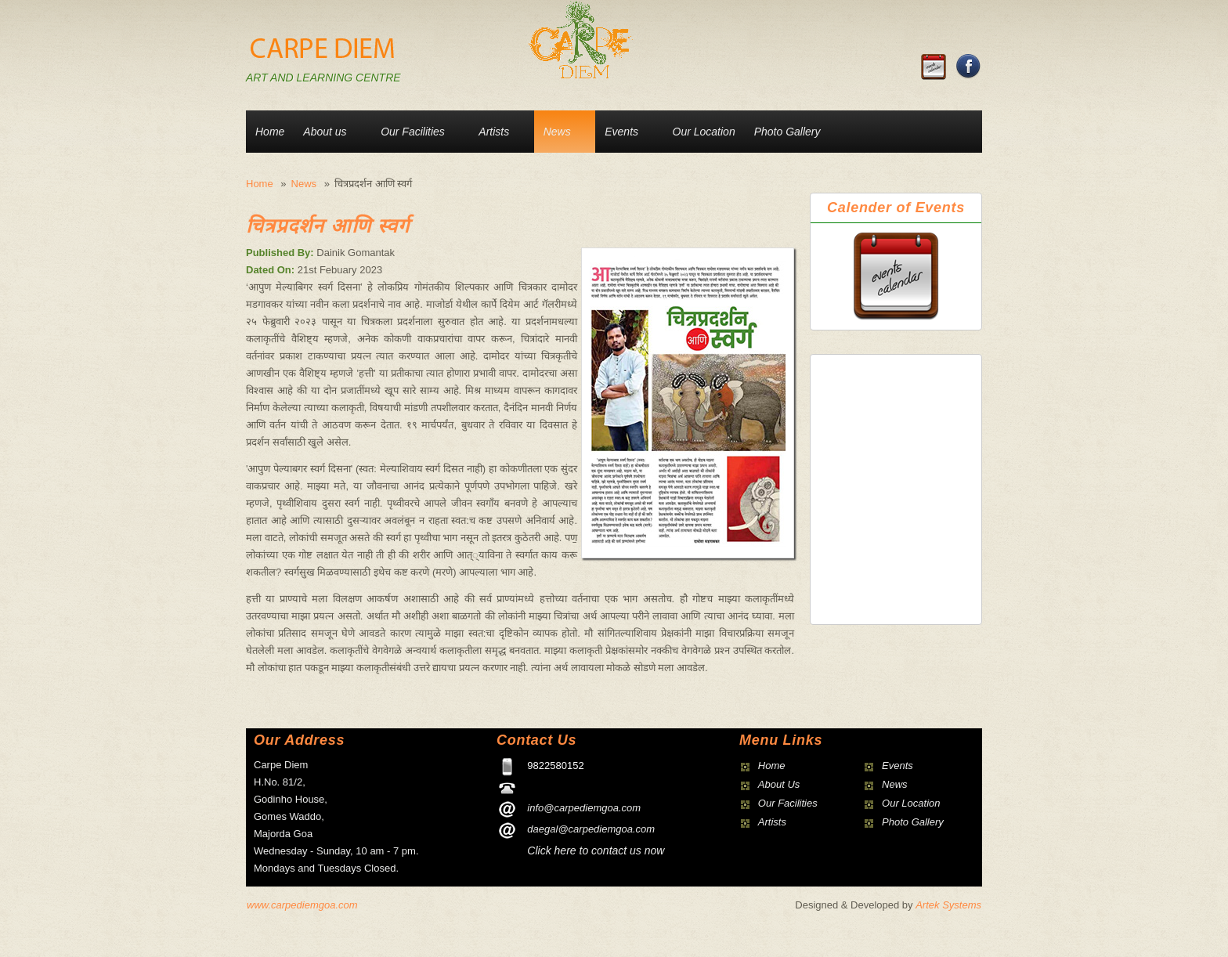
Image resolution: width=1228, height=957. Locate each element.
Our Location (704, 131)
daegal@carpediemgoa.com (591, 829)
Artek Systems (948, 905)
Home (269, 131)
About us (324, 131)
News (557, 131)
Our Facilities (413, 131)
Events (621, 131)
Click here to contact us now (595, 850)
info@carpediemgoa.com (584, 808)
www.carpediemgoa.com (302, 905)
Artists (494, 131)
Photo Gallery (787, 131)
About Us (779, 784)
